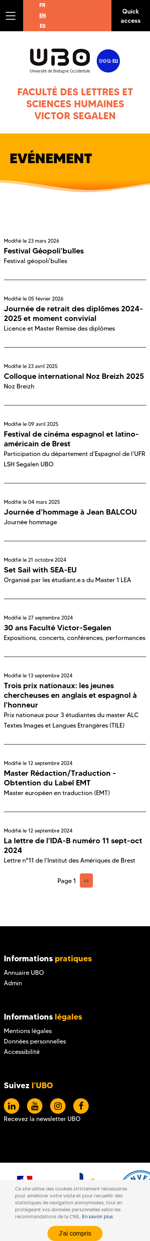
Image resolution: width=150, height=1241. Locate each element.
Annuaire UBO (24, 972)
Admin (13, 983)
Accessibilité (22, 1051)
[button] (11, 15)
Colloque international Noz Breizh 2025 (74, 376)
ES (43, 26)
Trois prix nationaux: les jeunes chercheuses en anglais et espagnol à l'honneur (70, 695)
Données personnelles (35, 1041)
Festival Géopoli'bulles (44, 250)
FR (42, 5)
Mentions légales (28, 1031)
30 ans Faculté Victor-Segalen (57, 627)
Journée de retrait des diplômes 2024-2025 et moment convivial (73, 313)
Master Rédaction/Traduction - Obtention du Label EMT (60, 777)
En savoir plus (97, 1218)
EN (42, 15)
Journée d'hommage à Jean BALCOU (70, 512)
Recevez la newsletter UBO (42, 1119)
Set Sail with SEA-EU (40, 569)
